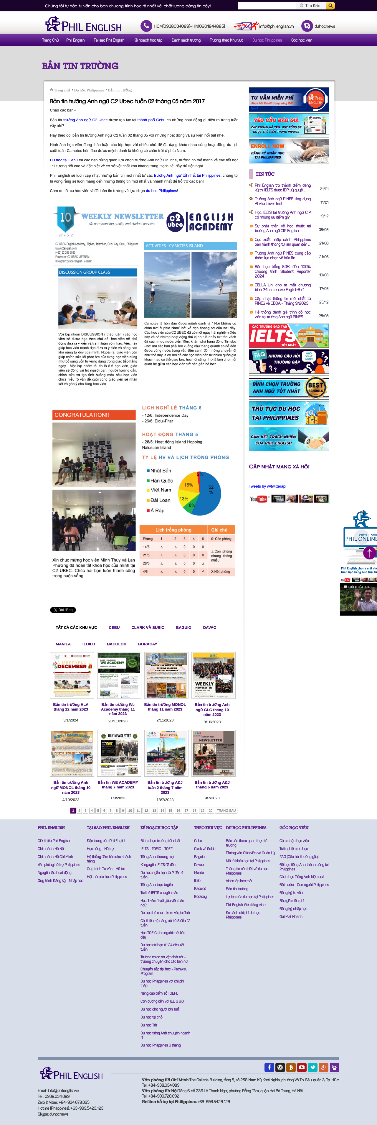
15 (170, 810)
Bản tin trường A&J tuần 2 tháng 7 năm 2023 (165, 787)
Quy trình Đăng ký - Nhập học (60, 881)
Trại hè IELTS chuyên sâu (159, 893)
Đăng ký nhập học (293, 909)
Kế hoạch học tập (147, 40)
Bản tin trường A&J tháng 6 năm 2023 (212, 784)
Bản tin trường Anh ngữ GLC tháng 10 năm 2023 (212, 709)
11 (138, 810)
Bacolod (116, 644)
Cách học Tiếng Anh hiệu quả (302, 877)
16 (178, 810)
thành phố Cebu (152, 120)
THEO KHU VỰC (208, 827)
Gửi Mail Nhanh (291, 917)
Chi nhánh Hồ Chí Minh (55, 857)
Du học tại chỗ (151, 1017)
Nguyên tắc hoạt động (54, 873)
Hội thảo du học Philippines (107, 877)
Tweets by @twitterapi (267, 486)
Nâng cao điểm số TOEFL (159, 994)
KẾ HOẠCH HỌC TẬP (159, 827)
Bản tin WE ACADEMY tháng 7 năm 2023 (118, 784)
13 (154, 810)
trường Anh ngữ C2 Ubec (85, 120)
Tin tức (265, 174)
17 (186, 810)
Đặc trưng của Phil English (106, 841)
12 (146, 810)
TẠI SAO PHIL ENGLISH (108, 827)
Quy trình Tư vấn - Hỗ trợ (106, 869)
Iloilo (88, 644)
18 (194, 810)
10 (130, 810)
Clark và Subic (147, 627)
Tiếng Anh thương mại (157, 857)
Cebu (114, 627)
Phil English (75, 40)
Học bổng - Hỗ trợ (100, 849)
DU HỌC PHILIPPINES (246, 827)
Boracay (147, 644)
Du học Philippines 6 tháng (160, 1045)
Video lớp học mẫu (239, 881)
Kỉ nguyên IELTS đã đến (158, 865)
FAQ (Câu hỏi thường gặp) (299, 857)
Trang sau (226, 810)
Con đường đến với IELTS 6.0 (161, 1001)
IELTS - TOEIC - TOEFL (157, 849)
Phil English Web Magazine (245, 905)
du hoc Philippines (161, 190)
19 (202, 810)
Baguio (183, 627)
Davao (209, 627)
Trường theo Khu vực (226, 40)
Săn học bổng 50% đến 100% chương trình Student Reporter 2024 (283, 271)
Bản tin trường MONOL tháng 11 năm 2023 (165, 706)
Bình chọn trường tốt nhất (160, 841)
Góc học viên (301, 40)
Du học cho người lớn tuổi (159, 1009)
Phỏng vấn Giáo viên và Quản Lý (250, 853)
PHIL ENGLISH (51, 827)
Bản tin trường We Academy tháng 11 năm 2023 (118, 709)
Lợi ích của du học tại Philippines (250, 897)
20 (210, 810)
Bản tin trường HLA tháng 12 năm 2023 (70, 706)
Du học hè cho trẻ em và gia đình (165, 913)
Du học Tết (148, 1025)
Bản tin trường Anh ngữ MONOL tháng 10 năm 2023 (71, 787)
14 (162, 810)
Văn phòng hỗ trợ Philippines (59, 865)
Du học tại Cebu (64, 160)
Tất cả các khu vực (76, 627)
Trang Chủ (50, 40)
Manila (63, 644)
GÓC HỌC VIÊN (294, 827)
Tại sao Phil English (109, 40)
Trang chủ (62, 90)
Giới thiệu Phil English (54, 841)
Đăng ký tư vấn (291, 893)
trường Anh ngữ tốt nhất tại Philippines (187, 175)
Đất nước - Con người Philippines (304, 885)
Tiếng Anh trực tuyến (156, 885)
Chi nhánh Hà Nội (51, 849)
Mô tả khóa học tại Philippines (248, 861)
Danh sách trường (186, 40)
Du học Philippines (267, 40)
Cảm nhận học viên (294, 841)
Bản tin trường (80, 66)
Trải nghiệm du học (294, 849)
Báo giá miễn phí (292, 901)
